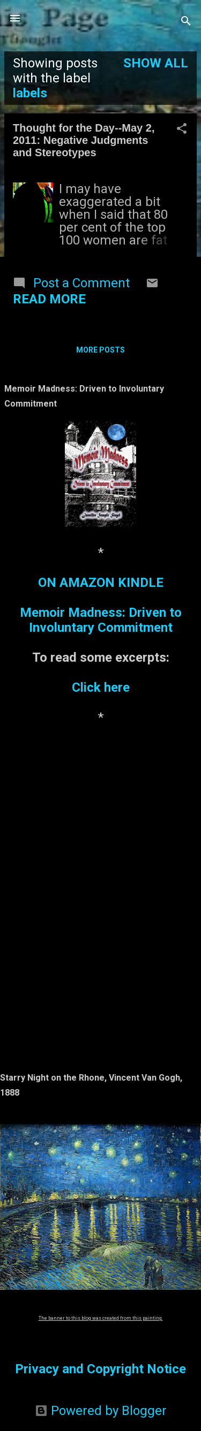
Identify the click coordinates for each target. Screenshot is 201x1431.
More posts (100, 350)
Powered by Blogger (101, 1410)
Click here (101, 687)
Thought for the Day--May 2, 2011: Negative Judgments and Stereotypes (83, 140)
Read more (49, 299)
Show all (155, 63)
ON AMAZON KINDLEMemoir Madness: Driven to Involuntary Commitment (101, 605)
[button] (181, 129)
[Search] (186, 21)
